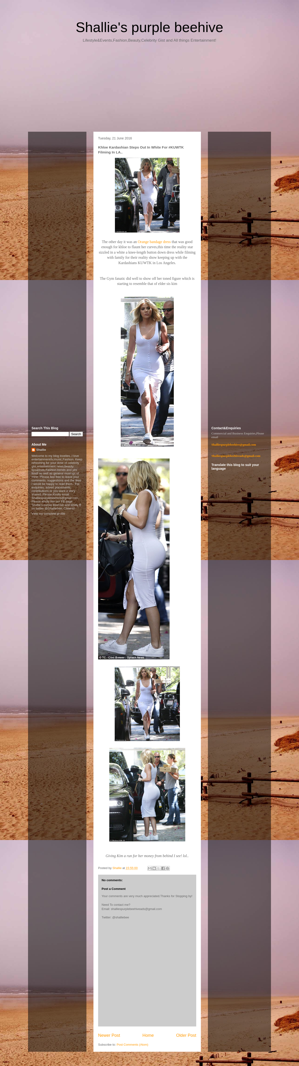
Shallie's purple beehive (149, 27)
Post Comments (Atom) (132, 1044)
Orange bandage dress (154, 242)
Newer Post (109, 1035)
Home (148, 1035)
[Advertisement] (149, 89)
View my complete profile (48, 513)
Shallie (41, 449)
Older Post (186, 1035)
